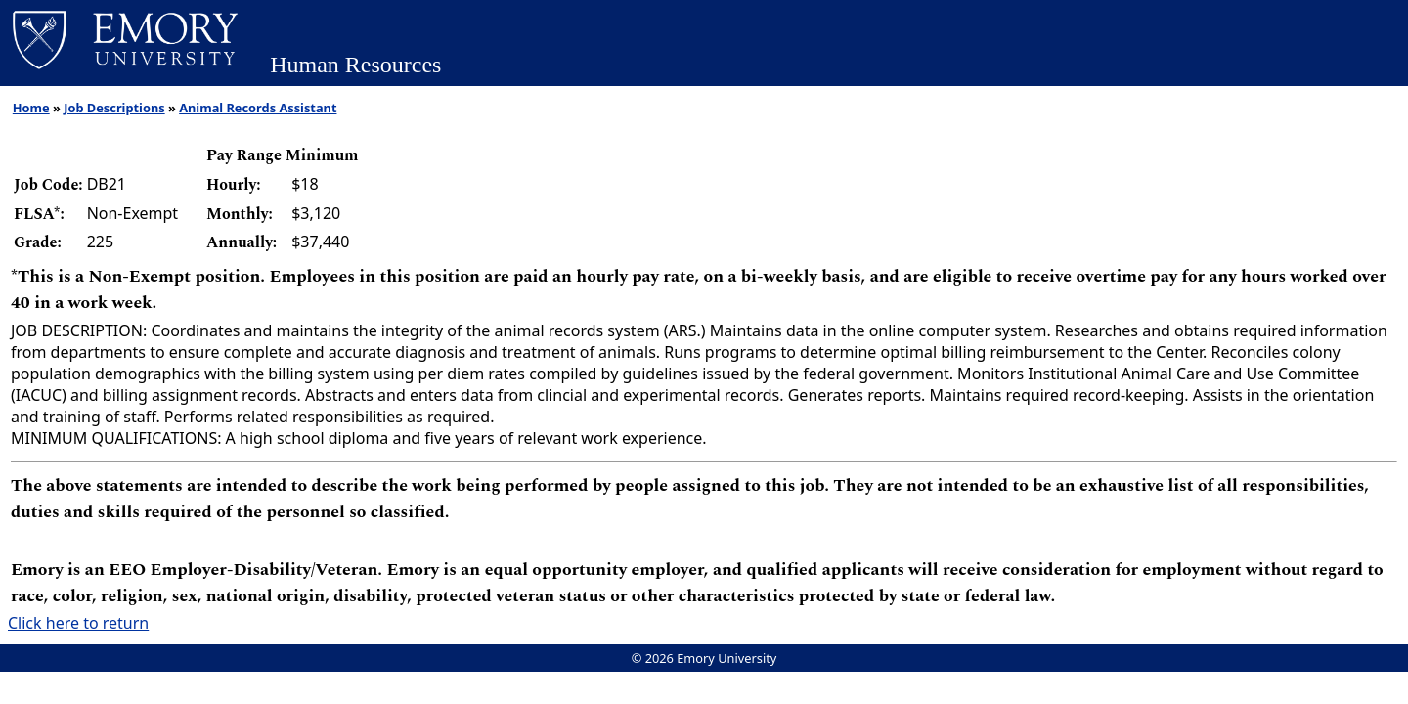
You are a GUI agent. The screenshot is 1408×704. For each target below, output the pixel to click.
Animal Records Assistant (257, 107)
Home (31, 107)
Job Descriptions (114, 107)
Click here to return (78, 623)
